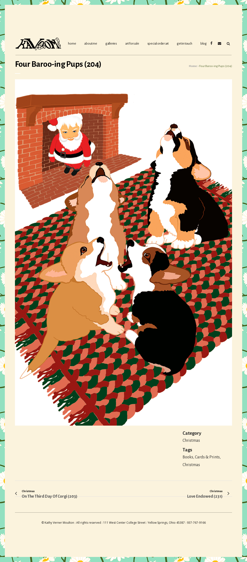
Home (193, 66)
